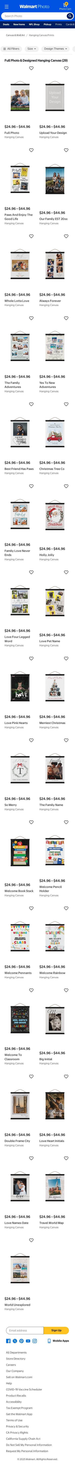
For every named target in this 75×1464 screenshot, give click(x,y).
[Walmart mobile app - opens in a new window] (58, 1340)
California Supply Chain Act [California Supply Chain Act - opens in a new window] (23, 1438)
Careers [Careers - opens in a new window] (11, 1365)
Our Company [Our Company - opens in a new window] (15, 1371)
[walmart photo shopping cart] (65, 7)
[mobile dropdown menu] (6, 7)
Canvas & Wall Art (15, 35)
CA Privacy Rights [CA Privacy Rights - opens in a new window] (17, 1432)
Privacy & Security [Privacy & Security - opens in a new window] (17, 1426)
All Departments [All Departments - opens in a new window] (16, 1352)
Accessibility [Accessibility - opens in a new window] (14, 1402)
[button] (20, 68)
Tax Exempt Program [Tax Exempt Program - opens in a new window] (19, 1408)
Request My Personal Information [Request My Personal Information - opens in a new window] (27, 1451)
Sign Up (56, 1330)
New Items (19, 24)
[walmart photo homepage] (34, 7)
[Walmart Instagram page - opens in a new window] (34, 1340)
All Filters (11, 49)
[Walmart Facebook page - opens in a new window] (8, 1340)
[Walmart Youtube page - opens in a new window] (28, 1340)
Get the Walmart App (19, 1414)
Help (9, 1383)
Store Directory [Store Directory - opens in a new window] (15, 1358)
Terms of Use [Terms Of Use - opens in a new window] (14, 1420)
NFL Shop (34, 24)
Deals (6, 24)
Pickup (47, 24)
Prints (58, 24)
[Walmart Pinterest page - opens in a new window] (21, 1340)
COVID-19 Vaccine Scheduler (24, 1389)
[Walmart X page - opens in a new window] (15, 1340)
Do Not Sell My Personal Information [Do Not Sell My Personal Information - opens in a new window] (29, 1445)
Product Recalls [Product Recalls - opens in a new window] (16, 1395)
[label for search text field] (34, 16)
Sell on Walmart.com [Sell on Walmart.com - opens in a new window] (19, 1377)
